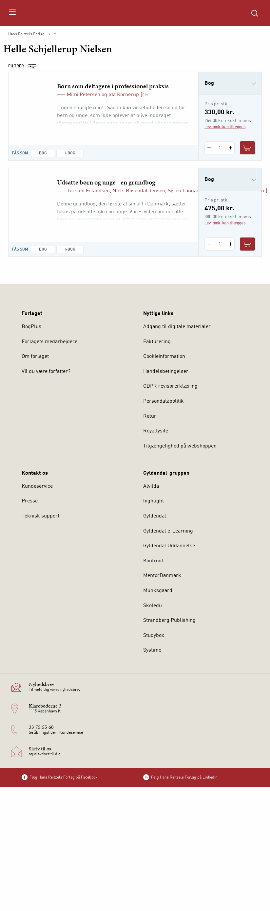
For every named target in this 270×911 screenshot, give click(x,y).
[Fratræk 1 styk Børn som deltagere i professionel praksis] (209, 148)
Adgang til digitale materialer (177, 326)
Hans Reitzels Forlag (26, 34)
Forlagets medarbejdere (49, 341)
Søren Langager (186, 191)
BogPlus (31, 326)
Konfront (153, 561)
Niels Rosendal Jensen (138, 191)
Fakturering (157, 341)
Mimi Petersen (83, 94)
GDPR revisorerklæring (170, 386)
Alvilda (151, 486)
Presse (30, 501)
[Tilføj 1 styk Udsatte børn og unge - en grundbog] (230, 244)
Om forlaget (35, 356)
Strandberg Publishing (169, 620)
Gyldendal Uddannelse (169, 546)
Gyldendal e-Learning (168, 531)
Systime (152, 650)
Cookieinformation (164, 356)
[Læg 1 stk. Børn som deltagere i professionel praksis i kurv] (247, 147)
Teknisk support (40, 516)
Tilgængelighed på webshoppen (180, 446)
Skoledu (152, 605)
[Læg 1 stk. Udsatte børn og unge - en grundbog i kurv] (247, 244)
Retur (149, 416)
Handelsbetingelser (165, 371)
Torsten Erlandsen (88, 191)
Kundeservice (37, 486)
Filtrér (24, 66)
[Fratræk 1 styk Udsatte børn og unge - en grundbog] (209, 244)
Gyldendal (154, 516)
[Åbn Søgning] (254, 13)
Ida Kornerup (123, 94)
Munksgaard (157, 590)
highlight (153, 501)
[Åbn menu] (12, 13)
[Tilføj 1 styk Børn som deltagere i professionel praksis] (230, 148)
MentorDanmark (162, 575)
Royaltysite (155, 431)
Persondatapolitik (163, 401)
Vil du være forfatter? (46, 371)
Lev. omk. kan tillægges (224, 127)
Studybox (153, 635)
